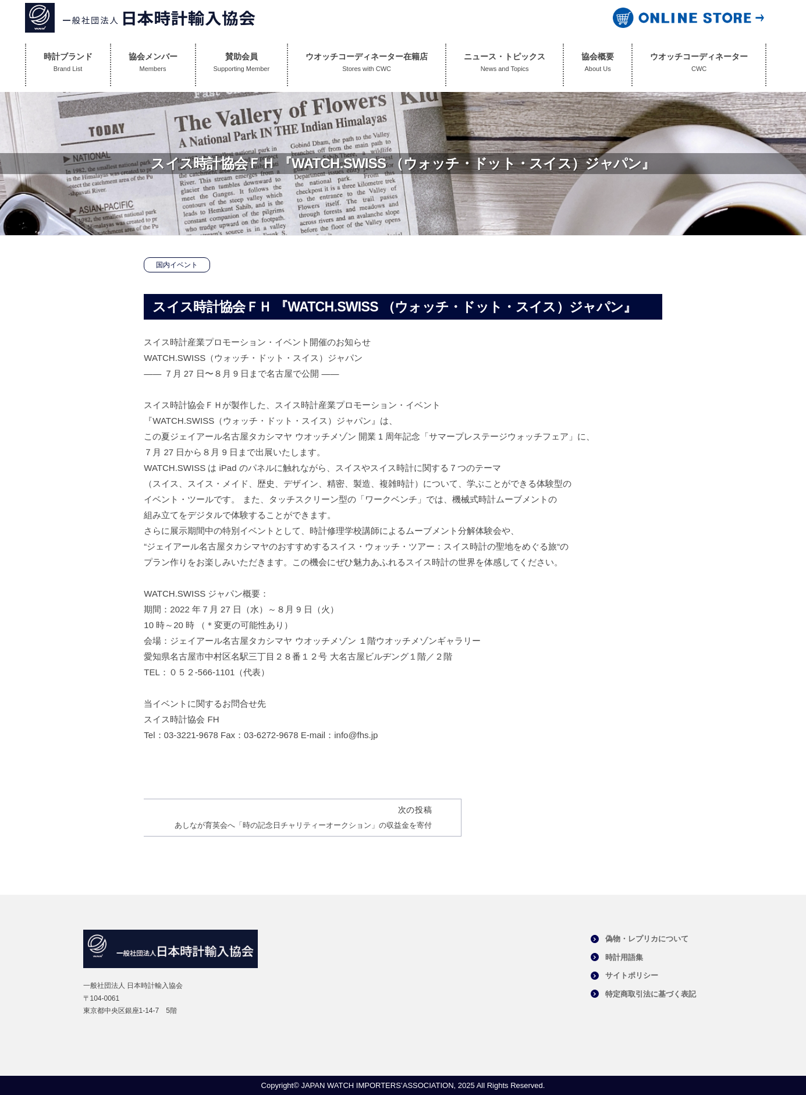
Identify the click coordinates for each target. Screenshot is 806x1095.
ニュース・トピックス (504, 64)
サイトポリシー (631, 975)
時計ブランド (68, 64)
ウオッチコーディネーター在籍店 (367, 64)
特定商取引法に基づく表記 (650, 994)
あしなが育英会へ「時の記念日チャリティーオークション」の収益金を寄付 (303, 825)
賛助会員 (242, 64)
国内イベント (177, 265)
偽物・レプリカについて (646, 938)
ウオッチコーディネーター (699, 64)
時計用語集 (624, 957)
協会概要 (597, 64)
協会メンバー (153, 64)
